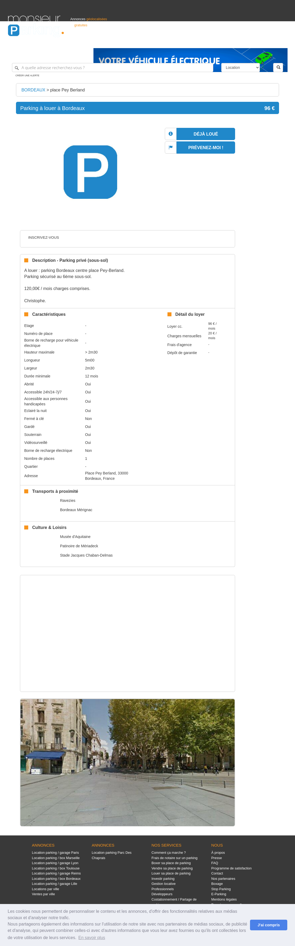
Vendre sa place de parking (172, 868)
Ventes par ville (43, 894)
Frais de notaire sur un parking (174, 858)
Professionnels (199, 42)
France (252, 42)
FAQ (214, 863)
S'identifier (221, 42)
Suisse (282, 42)
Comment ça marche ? (168, 853)
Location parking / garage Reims (56, 873)
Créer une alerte (27, 75)
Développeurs (162, 894)
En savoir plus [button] (91, 937)
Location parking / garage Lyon (55, 863)
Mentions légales (224, 899)
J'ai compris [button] (268, 925)
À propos (218, 853)
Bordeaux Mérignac (76, 510)
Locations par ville (45, 889)
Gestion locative (163, 884)
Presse (216, 858)
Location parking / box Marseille (56, 858)
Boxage (217, 884)
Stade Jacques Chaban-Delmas (86, 555)
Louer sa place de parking (171, 873)
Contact (217, 873)
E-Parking (218, 894)
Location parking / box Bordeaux (56, 879)
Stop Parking (221, 889)
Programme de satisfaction (231, 868)
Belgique (267, 42)
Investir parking (162, 879)
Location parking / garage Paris (55, 853)
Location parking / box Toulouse (56, 868)
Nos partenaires (223, 879)
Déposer (238, 42)
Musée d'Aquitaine (75, 537)
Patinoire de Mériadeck (79, 546)
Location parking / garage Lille (54, 884)
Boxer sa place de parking (171, 863)
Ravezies (67, 500)
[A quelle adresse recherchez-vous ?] (112, 67)
